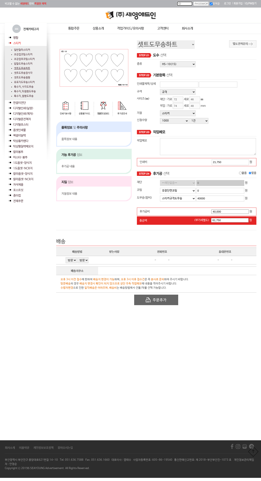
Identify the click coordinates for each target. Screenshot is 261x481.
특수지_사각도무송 (24, 86)
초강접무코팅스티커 (24, 59)
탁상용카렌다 (20, 141)
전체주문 (18, 201)
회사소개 (187, 28)
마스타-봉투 (20, 157)
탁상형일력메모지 (23, 146)
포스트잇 (18, 190)
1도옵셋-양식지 (22, 163)
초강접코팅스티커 (23, 54)
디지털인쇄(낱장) (23, 108)
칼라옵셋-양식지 (22, 173)
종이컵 (17, 195)
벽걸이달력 (19, 135)
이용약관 (24, 451)
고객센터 (163, 28)
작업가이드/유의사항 (130, 28)
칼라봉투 (18, 152)
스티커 (17, 43)
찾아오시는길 (65, 451)
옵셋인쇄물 (19, 130)
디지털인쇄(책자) (23, 113)
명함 (15, 37)
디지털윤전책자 (22, 119)
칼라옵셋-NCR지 (23, 179)
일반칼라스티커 (22, 49)
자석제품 (18, 184)
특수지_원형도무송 (24, 96)
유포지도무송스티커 (24, 82)
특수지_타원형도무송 (25, 91)
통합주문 (73, 28)
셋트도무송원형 (22, 77)
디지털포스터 (20, 124)
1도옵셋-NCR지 (22, 168)
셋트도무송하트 (22, 68)
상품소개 (98, 28)
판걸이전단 (19, 103)
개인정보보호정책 (43, 451)
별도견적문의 (243, 44)
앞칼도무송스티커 (23, 63)
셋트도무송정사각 (23, 73)
